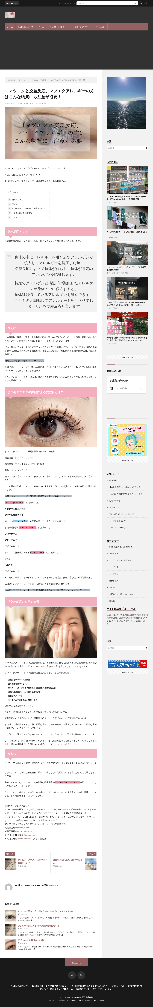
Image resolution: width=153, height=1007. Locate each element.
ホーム (10, 27)
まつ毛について (115, 507)
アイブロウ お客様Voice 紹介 (31, 940)
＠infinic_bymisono (23, 831)
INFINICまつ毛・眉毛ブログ (28, 103)
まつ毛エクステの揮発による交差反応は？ (27, 208)
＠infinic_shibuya (22, 827)
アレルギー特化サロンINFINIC (51, 27)
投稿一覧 (52, 885)
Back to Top (76, 963)
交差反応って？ (16, 199)
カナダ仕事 (113, 567)
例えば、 (13, 204)
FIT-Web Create (76, 1000)
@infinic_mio (30, 835)
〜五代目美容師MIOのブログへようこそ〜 (126, 494)
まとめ (12, 217)
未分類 (112, 601)
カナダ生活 (113, 202)
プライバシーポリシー (118, 528)
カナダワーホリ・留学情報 (118, 273)
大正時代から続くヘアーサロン (122, 594)
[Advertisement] (76, 50)
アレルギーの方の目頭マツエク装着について (39, 925)
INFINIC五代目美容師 (84, 997)
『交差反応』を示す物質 (20, 213)
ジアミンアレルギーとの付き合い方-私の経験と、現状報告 (83, 3)
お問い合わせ (99, 27)
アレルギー (42, 103)
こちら (41, 360)
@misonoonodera (23, 838)
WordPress (99, 1000)
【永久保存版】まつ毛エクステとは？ (124, 487)
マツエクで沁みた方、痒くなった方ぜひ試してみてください (46, 911)
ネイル (112, 587)
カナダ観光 (113, 581)
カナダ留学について (78, 27)
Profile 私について (25, 27)
